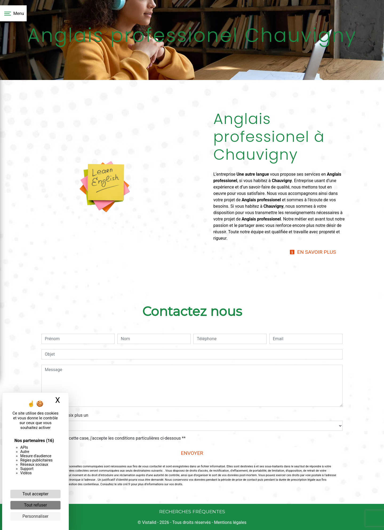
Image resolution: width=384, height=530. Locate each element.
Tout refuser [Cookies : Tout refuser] (35, 505)
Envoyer (192, 453)
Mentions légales (229, 522)
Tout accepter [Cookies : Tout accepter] (35, 493)
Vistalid (149, 522)
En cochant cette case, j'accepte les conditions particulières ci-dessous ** (116, 438)
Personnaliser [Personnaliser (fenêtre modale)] (35, 516)
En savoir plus (313, 252)
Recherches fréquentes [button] (192, 511)
